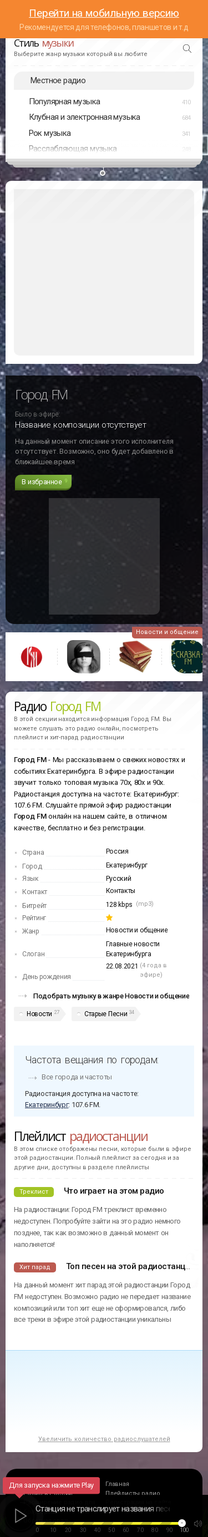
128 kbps (119, 905)
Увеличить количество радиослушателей (104, 1439)
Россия (117, 851)
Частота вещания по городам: (91, 1060)
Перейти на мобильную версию (104, 13)
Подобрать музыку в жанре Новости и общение (111, 996)
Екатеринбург (127, 865)
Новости (39, 1014)
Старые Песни (105, 1014)
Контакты (121, 891)
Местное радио (58, 80)
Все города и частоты (77, 1077)
